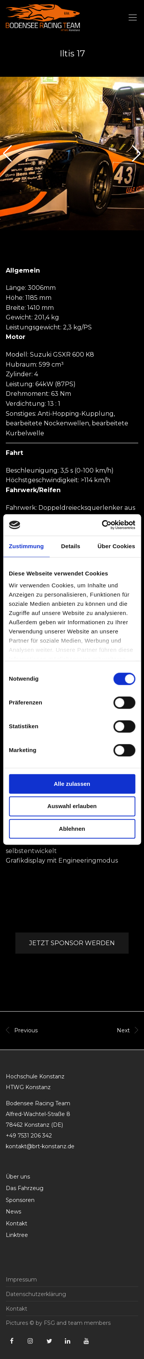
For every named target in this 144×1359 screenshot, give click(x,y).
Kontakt (16, 1223)
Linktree (17, 1235)
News (13, 1211)
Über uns (18, 1176)
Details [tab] (70, 546)
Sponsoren (20, 1200)
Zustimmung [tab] (26, 546)
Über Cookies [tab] (116, 546)
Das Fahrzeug (24, 1188)
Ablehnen (72, 828)
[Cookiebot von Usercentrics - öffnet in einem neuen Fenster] (102, 525)
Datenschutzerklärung (36, 1294)
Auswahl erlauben (71, 806)
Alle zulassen (72, 783)
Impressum (21, 1279)
